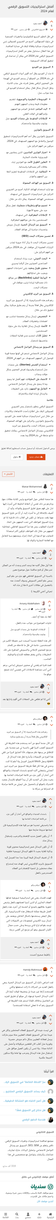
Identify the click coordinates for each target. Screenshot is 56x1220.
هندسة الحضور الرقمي (33, 1119)
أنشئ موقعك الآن (45, 1201)
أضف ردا (30, 492)
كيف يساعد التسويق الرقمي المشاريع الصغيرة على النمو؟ (24, 1091)
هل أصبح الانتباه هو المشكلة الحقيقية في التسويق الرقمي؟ (24, 1101)
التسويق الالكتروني (39, 29)
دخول (17, 457)
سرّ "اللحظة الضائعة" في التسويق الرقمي (24, 1082)
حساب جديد (36, 457)
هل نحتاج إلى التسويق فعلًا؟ (30, 1110)
